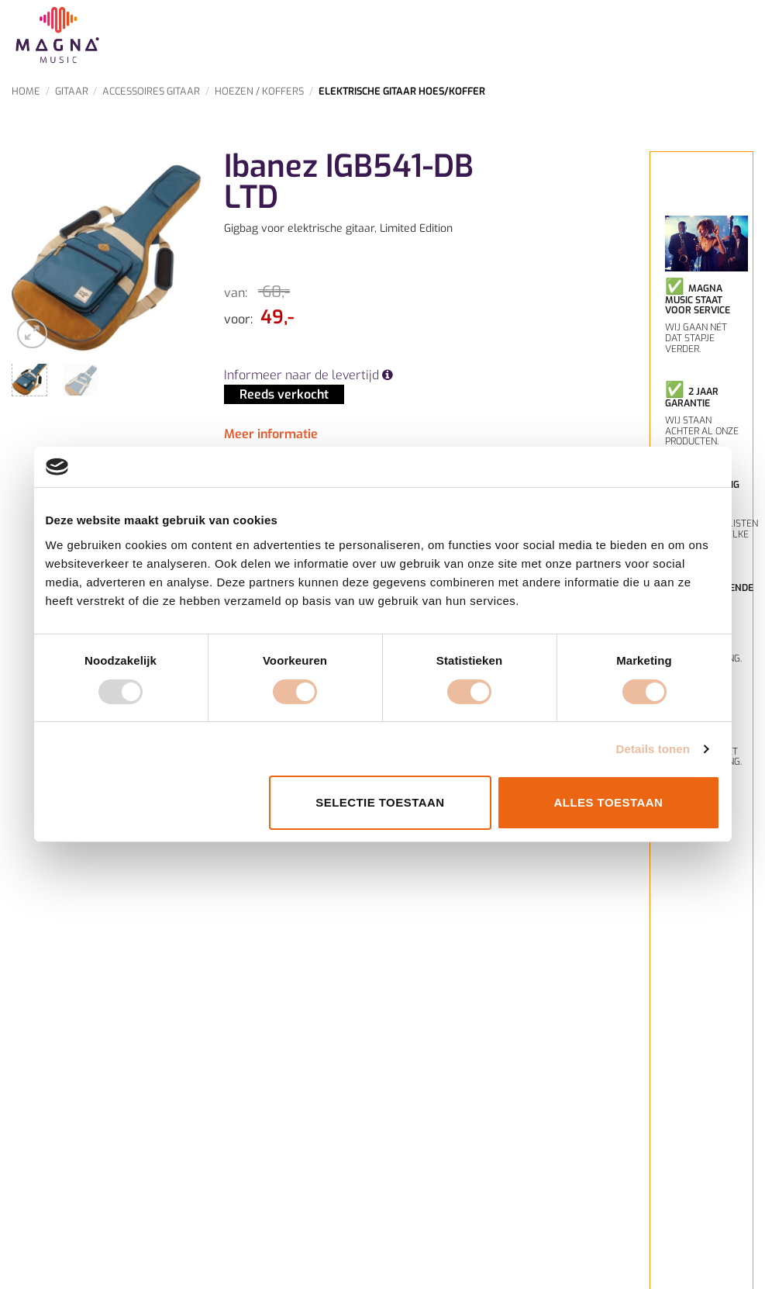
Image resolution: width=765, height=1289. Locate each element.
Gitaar (71, 91)
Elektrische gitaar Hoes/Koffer (402, 91)
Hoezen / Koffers (259, 91)
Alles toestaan (608, 802)
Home (26, 91)
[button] (32, 334)
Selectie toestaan (379, 802)
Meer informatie (271, 434)
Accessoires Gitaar (151, 91)
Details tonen (653, 748)
